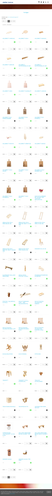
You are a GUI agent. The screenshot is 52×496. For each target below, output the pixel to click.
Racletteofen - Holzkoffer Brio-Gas (9, 328)
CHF (17, 17)
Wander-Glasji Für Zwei (24, 460)
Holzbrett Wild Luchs (23, 170)
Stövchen (38, 354)
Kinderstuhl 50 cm (40, 248)
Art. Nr (9, 17)
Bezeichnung (13, 17)
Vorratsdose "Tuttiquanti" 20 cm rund (9, 434)
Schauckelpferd (8, 354)
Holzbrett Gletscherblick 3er (41, 65)
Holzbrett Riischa (8, 143)
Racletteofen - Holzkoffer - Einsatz (39, 302)
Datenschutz (12, 493)
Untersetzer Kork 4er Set (40, 407)
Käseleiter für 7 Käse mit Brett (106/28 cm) (9, 250)
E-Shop (4, 24)
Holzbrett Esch (23, 38)
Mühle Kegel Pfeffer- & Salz (23, 275)
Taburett (5, 380)
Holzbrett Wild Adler (7, 170)
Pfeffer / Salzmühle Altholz (9, 302)
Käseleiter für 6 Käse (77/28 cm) (40, 223)
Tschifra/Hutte (23, 406)
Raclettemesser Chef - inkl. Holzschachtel (24, 302)
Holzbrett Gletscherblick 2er (25, 65)
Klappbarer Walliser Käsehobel (9, 275)
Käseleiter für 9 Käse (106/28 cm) (24, 249)
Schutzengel (23, 354)
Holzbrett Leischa (40, 91)
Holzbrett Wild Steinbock (7, 197)
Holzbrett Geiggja (40, 38)
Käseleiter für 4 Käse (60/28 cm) (8, 223)
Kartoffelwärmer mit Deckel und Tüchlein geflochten (40, 198)
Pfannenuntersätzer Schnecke (41, 275)
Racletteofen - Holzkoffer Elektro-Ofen (39, 329)
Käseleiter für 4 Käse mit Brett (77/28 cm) (25, 223)
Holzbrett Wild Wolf (23, 197)
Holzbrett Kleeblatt (25, 91)
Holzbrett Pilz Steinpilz (39, 118)
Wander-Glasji (7, 459)
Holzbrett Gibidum (8, 64)
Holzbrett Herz (7, 91)
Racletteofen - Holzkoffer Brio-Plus (24, 329)
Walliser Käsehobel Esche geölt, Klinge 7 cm (41, 434)
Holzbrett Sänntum (25, 143)
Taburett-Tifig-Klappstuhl (23, 381)
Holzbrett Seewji (40, 143)
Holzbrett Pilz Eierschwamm (7, 118)
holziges (9, 24)
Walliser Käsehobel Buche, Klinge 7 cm (25, 433)
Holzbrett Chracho (9, 38)
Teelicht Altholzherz (39, 381)
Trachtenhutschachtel (10, 406)
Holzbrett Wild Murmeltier (39, 170)
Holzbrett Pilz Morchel (23, 118)
